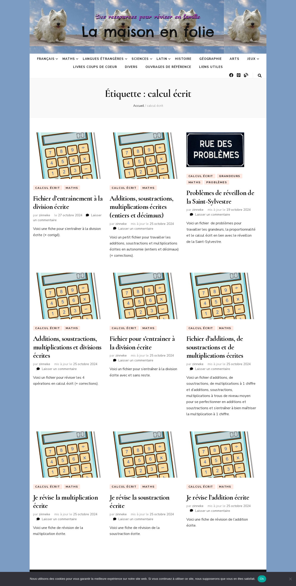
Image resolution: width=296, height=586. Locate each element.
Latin (162, 59)
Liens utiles (211, 67)
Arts (234, 59)
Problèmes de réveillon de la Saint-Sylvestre (220, 197)
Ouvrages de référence (168, 67)
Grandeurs (229, 176)
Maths (68, 59)
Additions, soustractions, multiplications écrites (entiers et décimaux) (141, 207)
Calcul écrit (47, 188)
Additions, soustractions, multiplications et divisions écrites (67, 347)
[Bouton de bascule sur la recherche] (260, 76)
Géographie (210, 59)
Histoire (183, 59)
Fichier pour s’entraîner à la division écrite (142, 342)
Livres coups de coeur (95, 67)
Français (46, 59)
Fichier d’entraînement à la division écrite (67, 202)
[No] (290, 579)
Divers (131, 67)
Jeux (251, 59)
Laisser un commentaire (135, 228)
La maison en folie (148, 31)
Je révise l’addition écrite (217, 497)
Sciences (140, 59)
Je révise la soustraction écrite (139, 501)
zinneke (44, 215)
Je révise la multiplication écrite (65, 501)
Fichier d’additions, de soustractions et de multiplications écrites (214, 347)
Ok (262, 578)
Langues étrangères (103, 59)
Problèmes (216, 182)
